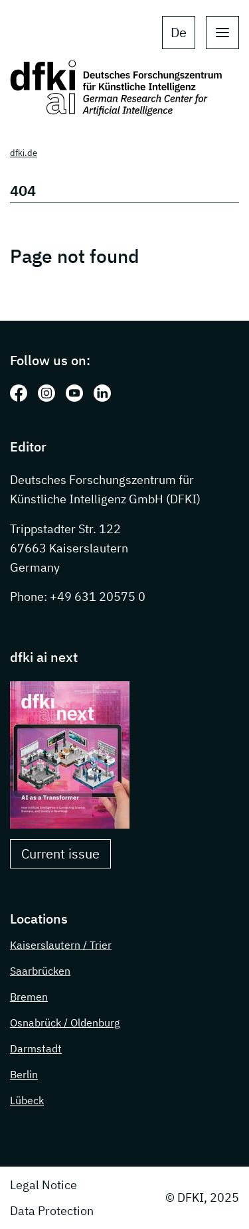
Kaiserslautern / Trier (61, 944)
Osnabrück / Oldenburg (65, 1022)
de (179, 32)
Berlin (24, 1074)
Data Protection (52, 1210)
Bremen (29, 996)
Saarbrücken (40, 970)
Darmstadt (36, 1048)
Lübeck (27, 1100)
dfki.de (23, 153)
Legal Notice (43, 1184)
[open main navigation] (222, 32)
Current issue (60, 853)
